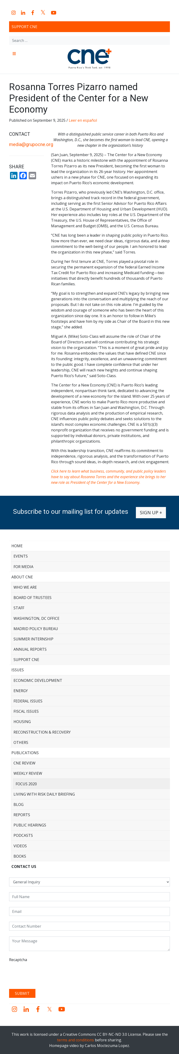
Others (21, 742)
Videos (20, 845)
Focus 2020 (26, 783)
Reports (22, 814)
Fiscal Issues (26, 711)
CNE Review (24, 763)
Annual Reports (30, 649)
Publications (25, 752)
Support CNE (24, 26)
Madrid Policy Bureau (36, 628)
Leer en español (83, 120)
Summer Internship (33, 639)
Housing (22, 721)
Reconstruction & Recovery (42, 732)
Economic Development (38, 680)
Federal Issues (28, 701)
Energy (21, 690)
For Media (23, 566)
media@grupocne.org (31, 144)
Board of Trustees (33, 597)
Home (17, 545)
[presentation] (44, 974)
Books (20, 856)
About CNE (22, 577)
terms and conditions (75, 1040)
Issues (17, 669)
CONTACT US (23, 866)
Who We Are (25, 587)
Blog (19, 804)
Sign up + (151, 512)
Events (21, 556)
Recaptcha (18, 959)
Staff (19, 607)
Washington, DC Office (36, 618)
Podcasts (23, 835)
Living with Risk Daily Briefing (44, 794)
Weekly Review (28, 773)
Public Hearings (30, 825)
